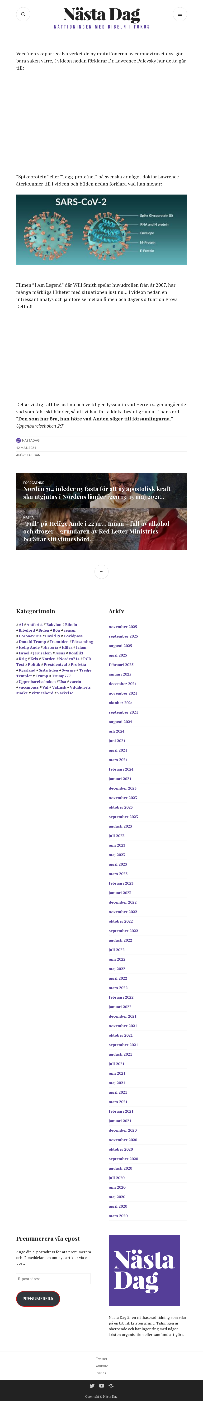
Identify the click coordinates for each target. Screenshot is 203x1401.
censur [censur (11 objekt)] (70, 629)
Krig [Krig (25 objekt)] (23, 657)
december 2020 (123, 1129)
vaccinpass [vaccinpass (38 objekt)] (29, 686)
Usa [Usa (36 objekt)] (62, 680)
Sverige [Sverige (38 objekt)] (69, 669)
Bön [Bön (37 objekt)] (56, 629)
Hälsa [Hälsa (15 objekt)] (67, 646)
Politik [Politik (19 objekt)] (34, 663)
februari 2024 (121, 768)
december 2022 (123, 901)
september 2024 (123, 711)
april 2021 (118, 1091)
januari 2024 (120, 777)
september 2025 (123, 635)
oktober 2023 (121, 806)
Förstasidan (29, 455)
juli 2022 (116, 948)
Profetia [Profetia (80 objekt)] (78, 663)
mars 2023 (118, 872)
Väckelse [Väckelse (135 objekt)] (65, 692)
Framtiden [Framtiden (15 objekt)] (59, 640)
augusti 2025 (120, 644)
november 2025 (123, 625)
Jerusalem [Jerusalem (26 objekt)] (42, 652)
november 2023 (123, 796)
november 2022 (123, 910)
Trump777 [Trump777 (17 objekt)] (61, 674)
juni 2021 (117, 1072)
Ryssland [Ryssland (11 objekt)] (27, 669)
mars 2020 (118, 1214)
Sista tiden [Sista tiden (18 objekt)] (48, 669)
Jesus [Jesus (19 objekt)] (60, 652)
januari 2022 (120, 1005)
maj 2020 (117, 1195)
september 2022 (123, 929)
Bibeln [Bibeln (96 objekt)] (71, 623)
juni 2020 (117, 1186)
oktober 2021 (121, 1034)
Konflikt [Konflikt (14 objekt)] (76, 652)
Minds (101, 1372)
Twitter (101, 1358)
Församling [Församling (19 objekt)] (82, 640)
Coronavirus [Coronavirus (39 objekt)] (30, 635)
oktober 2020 (121, 1148)
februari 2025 (121, 663)
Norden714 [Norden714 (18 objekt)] (69, 657)
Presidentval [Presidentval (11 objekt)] (55, 663)
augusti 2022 (120, 939)
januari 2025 (120, 673)
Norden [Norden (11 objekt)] (49, 657)
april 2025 (118, 654)
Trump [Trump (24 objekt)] (41, 674)
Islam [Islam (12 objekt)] (81, 646)
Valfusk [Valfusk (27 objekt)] (59, 686)
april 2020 (118, 1205)
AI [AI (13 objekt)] (21, 623)
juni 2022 (117, 958)
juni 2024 (117, 739)
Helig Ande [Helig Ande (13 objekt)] (29, 646)
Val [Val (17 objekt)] (45, 686)
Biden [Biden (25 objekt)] (43, 629)
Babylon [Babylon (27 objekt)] (53, 623)
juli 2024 (116, 730)
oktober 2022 (121, 920)
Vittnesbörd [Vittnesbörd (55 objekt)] (42, 692)
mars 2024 (118, 758)
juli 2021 (116, 1062)
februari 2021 (121, 1110)
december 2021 (123, 1015)
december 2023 (123, 787)
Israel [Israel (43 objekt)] (24, 652)
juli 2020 (116, 1176)
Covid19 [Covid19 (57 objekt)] (52, 635)
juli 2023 (116, 834)
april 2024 (118, 749)
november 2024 (123, 692)
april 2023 (118, 863)
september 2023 (123, 815)
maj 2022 (117, 967)
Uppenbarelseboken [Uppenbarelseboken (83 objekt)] (37, 680)
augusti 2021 (120, 1053)
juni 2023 (117, 844)
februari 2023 (121, 882)
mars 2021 (118, 1100)
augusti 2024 (120, 720)
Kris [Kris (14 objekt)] (34, 657)
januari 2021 (120, 1119)
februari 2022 (121, 996)
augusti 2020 (120, 1167)
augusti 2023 (120, 825)
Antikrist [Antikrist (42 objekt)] (35, 623)
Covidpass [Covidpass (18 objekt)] (73, 635)
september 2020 (123, 1157)
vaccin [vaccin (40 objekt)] (75, 680)
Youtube (101, 1365)
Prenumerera (38, 1297)
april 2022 (118, 977)
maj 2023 (117, 853)
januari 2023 (120, 891)
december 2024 (123, 682)
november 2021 (123, 1024)
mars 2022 (118, 986)
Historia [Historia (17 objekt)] (50, 646)
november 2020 (123, 1138)
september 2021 (123, 1043)
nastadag (30, 440)
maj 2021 (117, 1081)
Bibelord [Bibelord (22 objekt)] (27, 629)
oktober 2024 (121, 701)
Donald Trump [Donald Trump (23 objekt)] (32, 640)
